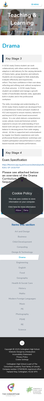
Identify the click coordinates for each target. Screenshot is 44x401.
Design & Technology (16, 252)
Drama (19, 257)
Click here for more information (22, 207)
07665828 (22, 369)
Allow (18, 210)
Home (14, 28)
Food (12, 272)
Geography (14, 278)
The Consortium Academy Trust (20, 365)
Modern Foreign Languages (18, 298)
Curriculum (20, 31)
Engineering (14, 262)
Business (13, 236)
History (13, 288)
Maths (12, 293)
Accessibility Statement (22, 354)
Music (12, 303)
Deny (25, 210)
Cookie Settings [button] (22, 359)
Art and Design (15, 231)
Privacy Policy (22, 357)
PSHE (12, 319)
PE (11, 309)
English (13, 267)
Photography (14, 314)
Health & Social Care (16, 283)
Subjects (34, 31)
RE (11, 324)
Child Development (16, 241)
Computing (14, 247)
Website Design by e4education (22, 352)
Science (13, 329)
